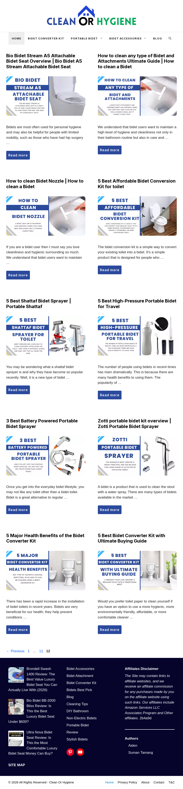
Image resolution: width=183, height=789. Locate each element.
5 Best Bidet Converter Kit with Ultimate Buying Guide (131, 538)
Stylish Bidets (77, 739)
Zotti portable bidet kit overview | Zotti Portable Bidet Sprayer (134, 423)
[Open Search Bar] (170, 38)
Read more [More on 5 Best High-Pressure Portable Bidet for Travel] (109, 395)
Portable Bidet (88, 38)
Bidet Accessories (129, 38)
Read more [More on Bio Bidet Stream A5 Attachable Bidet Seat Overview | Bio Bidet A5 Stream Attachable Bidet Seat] (18, 155)
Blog (157, 38)
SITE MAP (16, 765)
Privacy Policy (127, 782)
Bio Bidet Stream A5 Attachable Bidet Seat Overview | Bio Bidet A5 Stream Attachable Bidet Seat (44, 61)
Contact (159, 782)
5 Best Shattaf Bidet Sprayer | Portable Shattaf (38, 303)
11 (41, 651)
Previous (15, 651)
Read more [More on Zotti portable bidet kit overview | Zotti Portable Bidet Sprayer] (109, 510)
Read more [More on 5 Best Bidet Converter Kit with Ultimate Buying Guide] (109, 630)
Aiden (132, 746)
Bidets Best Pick (79, 690)
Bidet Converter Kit (46, 38)
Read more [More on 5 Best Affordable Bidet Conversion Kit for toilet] (109, 270)
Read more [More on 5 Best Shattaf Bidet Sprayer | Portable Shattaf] (18, 390)
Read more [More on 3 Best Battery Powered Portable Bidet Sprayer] (18, 510)
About (145, 782)
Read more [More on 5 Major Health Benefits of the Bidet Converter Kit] (18, 630)
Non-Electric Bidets (81, 718)
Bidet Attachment (79, 676)
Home (16, 38)
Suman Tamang (140, 753)
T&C (171, 782)
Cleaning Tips (77, 704)
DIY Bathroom (77, 711)
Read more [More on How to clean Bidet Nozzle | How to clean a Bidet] (18, 275)
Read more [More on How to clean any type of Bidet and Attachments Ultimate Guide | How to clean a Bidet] (109, 150)
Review (72, 732)
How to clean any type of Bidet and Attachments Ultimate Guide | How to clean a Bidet (136, 61)
